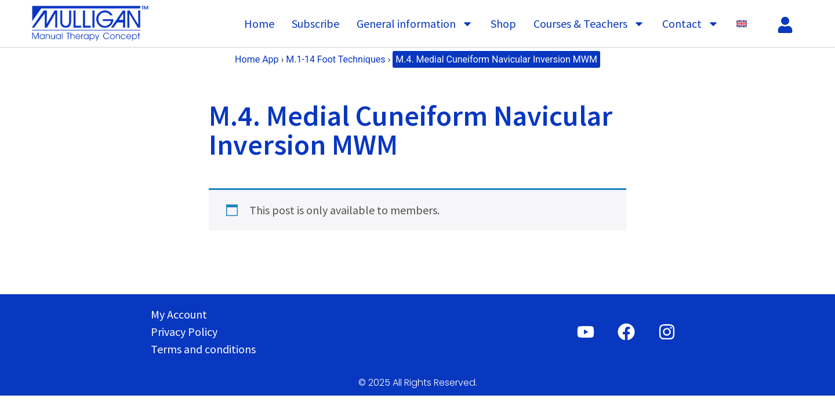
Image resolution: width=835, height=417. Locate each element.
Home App (256, 59)
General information (415, 23)
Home (259, 23)
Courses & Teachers (589, 23)
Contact (690, 23)
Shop (503, 23)
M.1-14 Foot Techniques (335, 59)
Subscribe (315, 23)
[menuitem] (741, 23)
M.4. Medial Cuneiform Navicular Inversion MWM (496, 59)
